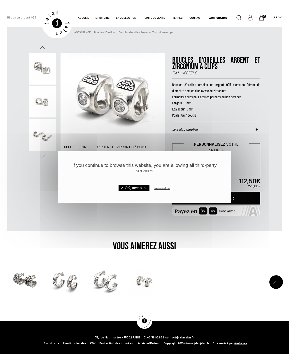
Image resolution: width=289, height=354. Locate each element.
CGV (93, 343)
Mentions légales (74, 343)
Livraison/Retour (148, 343)
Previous (42, 47)
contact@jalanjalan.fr (179, 337)
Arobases (240, 343)
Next (42, 156)
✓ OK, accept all (134, 188)
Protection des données (116, 343)
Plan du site (51, 343)
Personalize (162, 188)
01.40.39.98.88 (153, 337)
